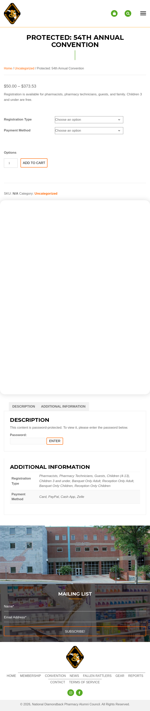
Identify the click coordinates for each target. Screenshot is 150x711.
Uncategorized (24, 68)
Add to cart (34, 163)
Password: (28, 438)
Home (8, 68)
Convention (55, 675)
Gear (119, 675)
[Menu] (143, 13)
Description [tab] (23, 406)
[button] (75, 631)
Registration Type (18, 119)
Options (10, 152)
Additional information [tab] (63, 406)
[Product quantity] (11, 163)
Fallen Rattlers (97, 675)
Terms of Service (84, 682)
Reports (135, 675)
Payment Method (17, 130)
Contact (57, 682)
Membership (30, 675)
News (74, 675)
